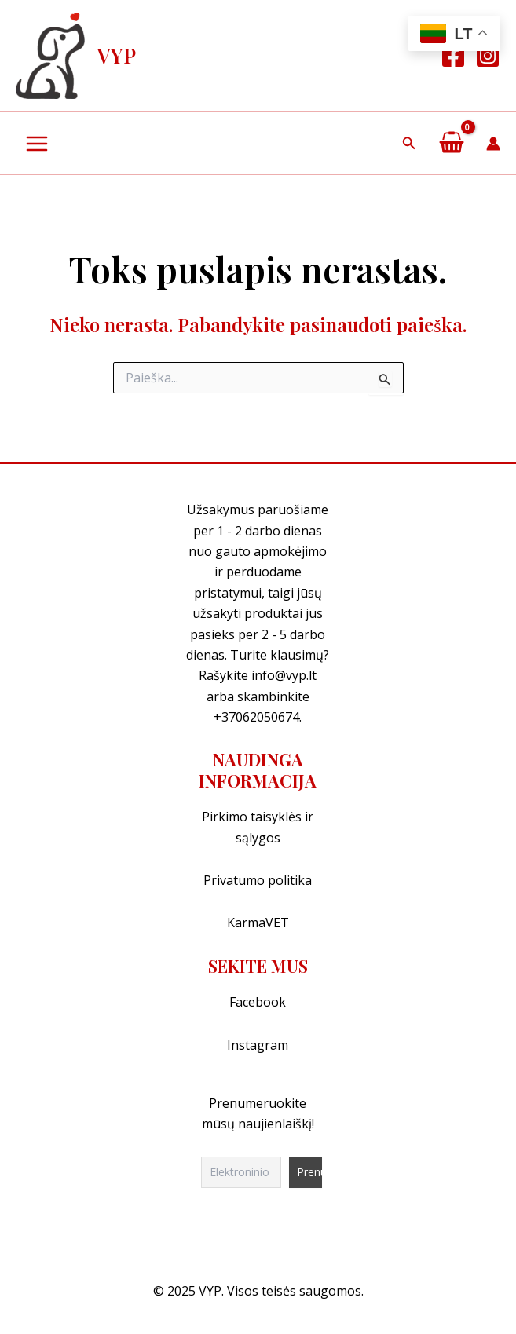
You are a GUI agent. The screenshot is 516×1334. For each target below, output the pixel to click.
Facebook (257, 1002)
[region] (258, 1252)
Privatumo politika (257, 880)
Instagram (257, 1045)
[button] (409, 143)
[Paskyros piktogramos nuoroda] (493, 144)
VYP (116, 55)
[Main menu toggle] (37, 143)
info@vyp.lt (284, 675)
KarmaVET (258, 922)
